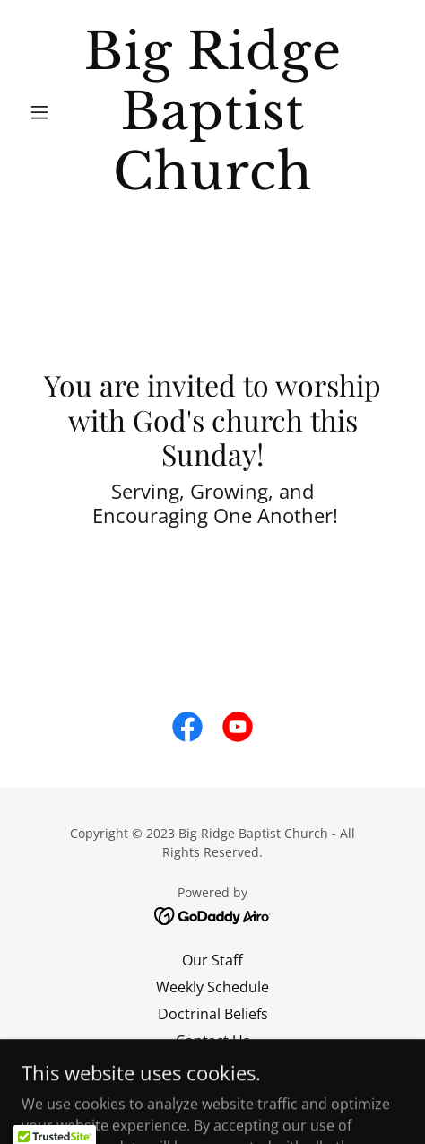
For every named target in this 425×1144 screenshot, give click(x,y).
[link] (212, 112)
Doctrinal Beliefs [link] (213, 1014)
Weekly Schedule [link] (212, 987)
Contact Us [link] (213, 1041)
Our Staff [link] (212, 960)
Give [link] (213, 1068)
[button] (50, 112)
